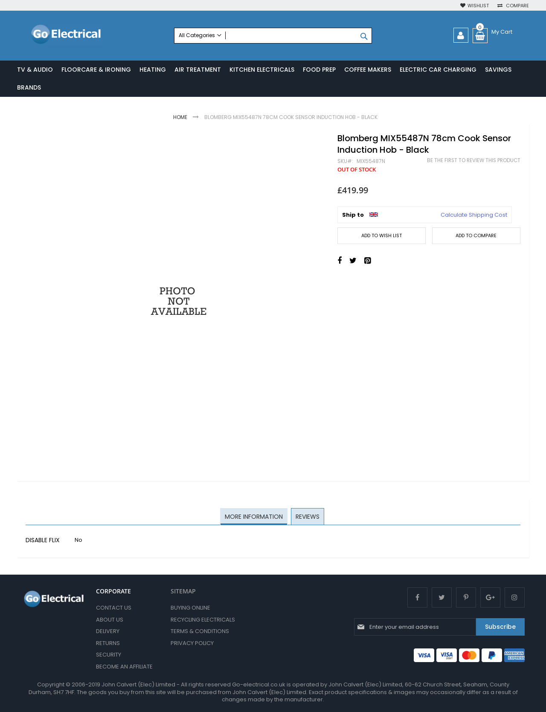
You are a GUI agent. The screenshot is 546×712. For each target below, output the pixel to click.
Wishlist (478, 6)
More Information (254, 517)
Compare (517, 6)
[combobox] (272, 35)
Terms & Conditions (200, 631)
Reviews (307, 517)
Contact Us (113, 608)
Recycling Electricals (203, 620)
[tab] (254, 517)
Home (180, 117)
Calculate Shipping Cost (474, 215)
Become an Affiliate (124, 667)
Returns (108, 643)
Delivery (107, 631)
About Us (109, 620)
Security (108, 655)
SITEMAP (183, 591)
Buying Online (190, 608)
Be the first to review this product (473, 161)
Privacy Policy (192, 643)
